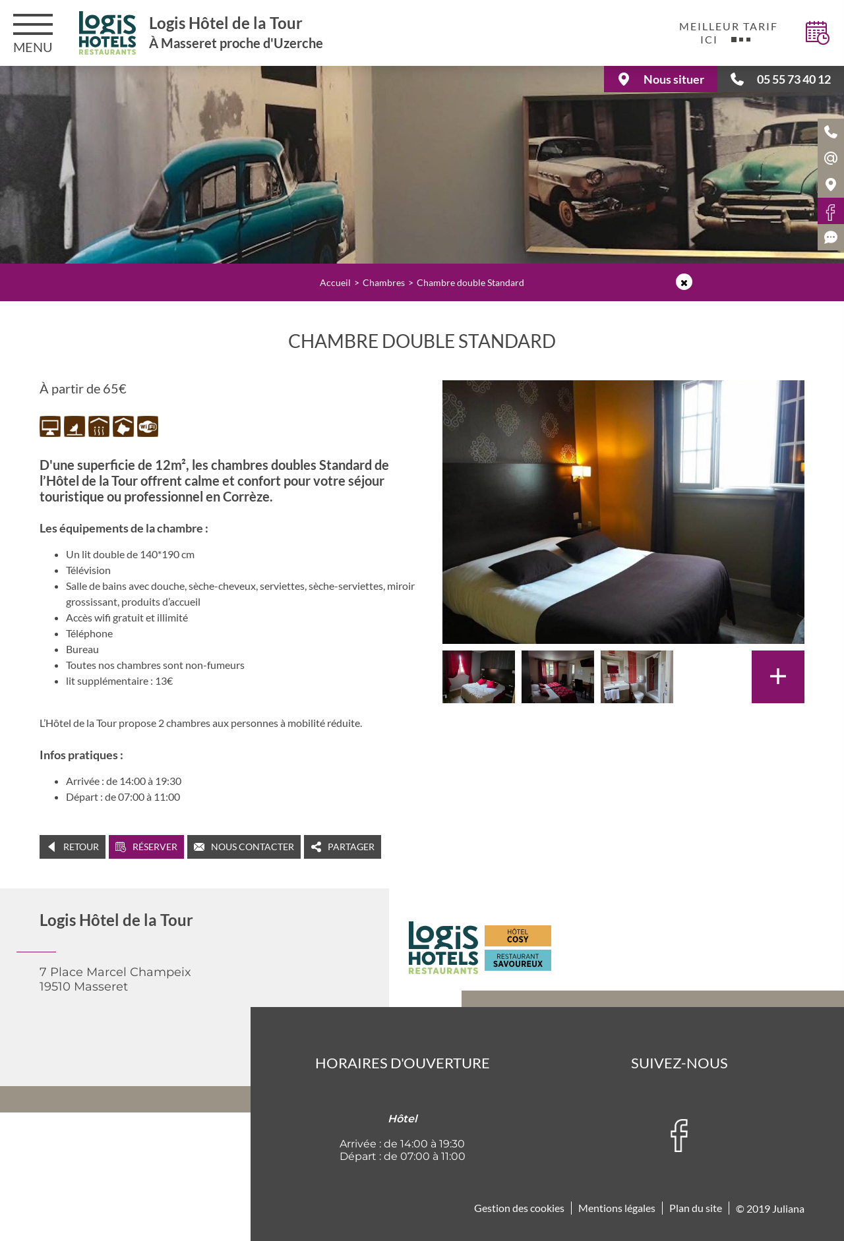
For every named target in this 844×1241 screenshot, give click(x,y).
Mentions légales (616, 1207)
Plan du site (695, 1207)
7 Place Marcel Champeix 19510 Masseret (115, 979)
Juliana (788, 1208)
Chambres (384, 282)
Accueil (335, 282)
